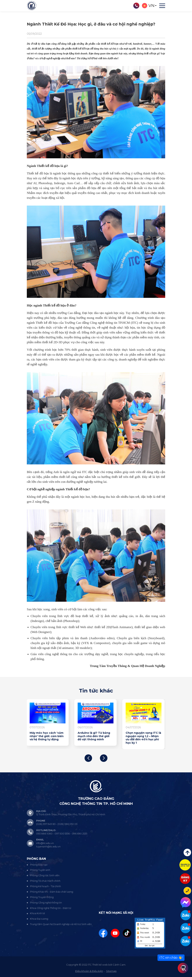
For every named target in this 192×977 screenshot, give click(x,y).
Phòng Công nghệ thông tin (46, 902)
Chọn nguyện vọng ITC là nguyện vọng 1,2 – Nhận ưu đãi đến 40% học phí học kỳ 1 (144, 737)
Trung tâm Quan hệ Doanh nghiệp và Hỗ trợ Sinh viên (61, 924)
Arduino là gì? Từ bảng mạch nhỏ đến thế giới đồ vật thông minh (94, 736)
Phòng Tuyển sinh (40, 870)
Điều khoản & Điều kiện (89, 970)
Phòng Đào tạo (38, 864)
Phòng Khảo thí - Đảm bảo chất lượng (51, 891)
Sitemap (111, 970)
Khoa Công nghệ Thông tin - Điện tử (50, 908)
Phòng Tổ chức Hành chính (45, 880)
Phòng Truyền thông (42, 897)
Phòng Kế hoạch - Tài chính (45, 886)
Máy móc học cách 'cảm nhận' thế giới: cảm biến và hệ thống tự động (47, 736)
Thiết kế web (100, 964)
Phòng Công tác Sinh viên (44, 875)
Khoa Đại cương (39, 918)
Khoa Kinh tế (37, 913)
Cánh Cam (119, 964)
